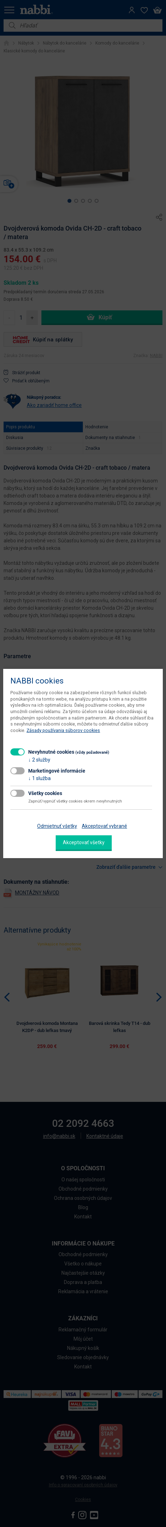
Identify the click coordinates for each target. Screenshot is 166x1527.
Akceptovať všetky (84, 842)
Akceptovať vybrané (104, 826)
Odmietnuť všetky (57, 826)
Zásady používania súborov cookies (63, 730)
